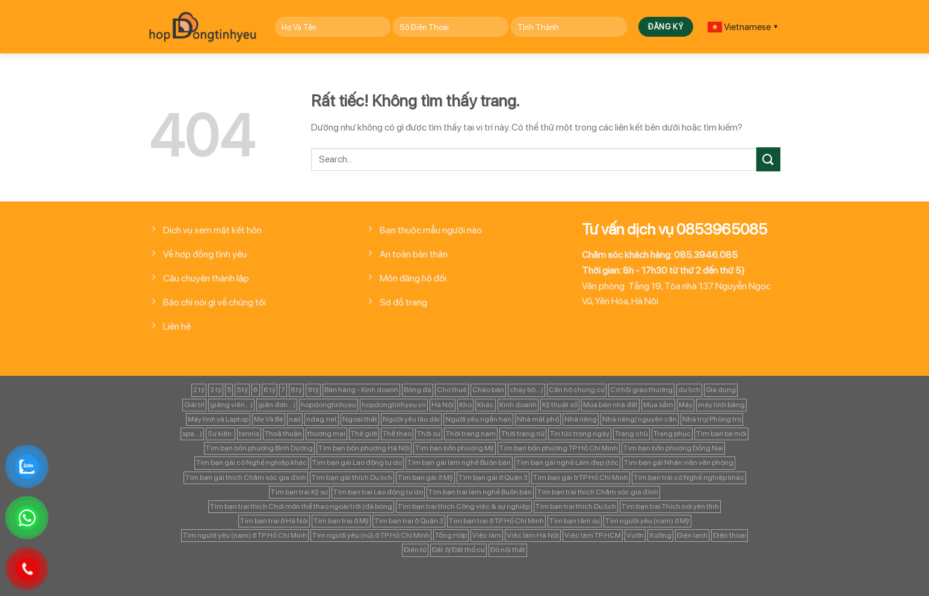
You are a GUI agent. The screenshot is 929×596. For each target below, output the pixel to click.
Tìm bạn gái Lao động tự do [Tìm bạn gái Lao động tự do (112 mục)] (357, 462)
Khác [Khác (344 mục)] (485, 405)
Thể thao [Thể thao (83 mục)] (397, 433)
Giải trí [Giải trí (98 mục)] (194, 405)
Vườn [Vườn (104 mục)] (635, 535)
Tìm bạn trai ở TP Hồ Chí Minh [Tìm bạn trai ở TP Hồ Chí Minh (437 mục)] (496, 521)
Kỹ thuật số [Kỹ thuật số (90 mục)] (560, 405)
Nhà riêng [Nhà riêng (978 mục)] (580, 419)
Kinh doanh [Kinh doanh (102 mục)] (518, 405)
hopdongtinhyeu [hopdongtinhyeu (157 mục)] (328, 405)
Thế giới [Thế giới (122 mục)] (364, 433)
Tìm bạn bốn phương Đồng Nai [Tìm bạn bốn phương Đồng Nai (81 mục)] (673, 448)
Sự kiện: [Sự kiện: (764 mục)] (220, 433)
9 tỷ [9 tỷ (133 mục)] (313, 390)
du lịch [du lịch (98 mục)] (689, 390)
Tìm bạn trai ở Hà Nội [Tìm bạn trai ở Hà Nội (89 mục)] (274, 521)
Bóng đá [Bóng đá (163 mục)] (417, 390)
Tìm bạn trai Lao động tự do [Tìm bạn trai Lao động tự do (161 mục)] (378, 492)
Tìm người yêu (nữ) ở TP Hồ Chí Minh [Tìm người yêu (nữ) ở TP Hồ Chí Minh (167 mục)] (371, 535)
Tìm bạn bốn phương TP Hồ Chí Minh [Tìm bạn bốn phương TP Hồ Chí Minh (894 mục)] (558, 448)
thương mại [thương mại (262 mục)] (326, 433)
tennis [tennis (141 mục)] (249, 433)
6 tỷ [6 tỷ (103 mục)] (270, 390)
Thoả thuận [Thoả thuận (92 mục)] (283, 433)
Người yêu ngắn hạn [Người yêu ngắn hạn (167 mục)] (478, 419)
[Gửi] (768, 159)
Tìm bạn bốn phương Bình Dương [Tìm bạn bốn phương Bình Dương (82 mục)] (259, 448)
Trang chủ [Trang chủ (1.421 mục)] (631, 433)
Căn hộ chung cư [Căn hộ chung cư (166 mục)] (577, 390)
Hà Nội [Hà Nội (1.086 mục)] (442, 405)
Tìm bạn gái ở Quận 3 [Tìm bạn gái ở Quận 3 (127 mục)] (493, 477)
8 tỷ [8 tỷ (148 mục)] (296, 390)
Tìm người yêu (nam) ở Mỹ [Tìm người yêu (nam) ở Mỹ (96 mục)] (647, 521)
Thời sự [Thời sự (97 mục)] (428, 433)
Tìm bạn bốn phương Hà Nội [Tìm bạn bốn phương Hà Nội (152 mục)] (364, 448)
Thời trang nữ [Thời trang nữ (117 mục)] (523, 433)
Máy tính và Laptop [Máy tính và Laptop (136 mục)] (218, 419)
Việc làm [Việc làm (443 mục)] (486, 535)
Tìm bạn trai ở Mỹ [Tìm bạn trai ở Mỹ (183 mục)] (341, 521)
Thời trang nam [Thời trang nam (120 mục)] (471, 433)
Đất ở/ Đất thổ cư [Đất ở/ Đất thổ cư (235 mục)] (458, 549)
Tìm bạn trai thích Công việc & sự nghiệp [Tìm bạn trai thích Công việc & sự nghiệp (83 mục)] (464, 506)
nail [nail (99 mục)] (295, 419)
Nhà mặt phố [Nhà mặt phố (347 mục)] (538, 419)
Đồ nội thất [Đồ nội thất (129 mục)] (507, 549)
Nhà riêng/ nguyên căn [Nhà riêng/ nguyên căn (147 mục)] (639, 419)
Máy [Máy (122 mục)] (686, 405)
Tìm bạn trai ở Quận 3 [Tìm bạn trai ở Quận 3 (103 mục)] (408, 521)
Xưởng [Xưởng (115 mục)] (660, 535)
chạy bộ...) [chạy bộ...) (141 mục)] (526, 390)
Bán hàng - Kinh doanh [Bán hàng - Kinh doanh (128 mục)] (361, 390)
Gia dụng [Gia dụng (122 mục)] (721, 390)
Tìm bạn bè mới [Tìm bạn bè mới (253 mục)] (721, 433)
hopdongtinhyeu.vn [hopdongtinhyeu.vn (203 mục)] (394, 405)
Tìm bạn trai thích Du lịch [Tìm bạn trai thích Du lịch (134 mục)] (575, 506)
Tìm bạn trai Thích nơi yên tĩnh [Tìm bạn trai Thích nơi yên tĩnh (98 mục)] (670, 506)
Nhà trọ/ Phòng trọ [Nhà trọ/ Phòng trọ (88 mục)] (711, 419)
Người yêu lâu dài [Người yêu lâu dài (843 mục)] (411, 419)
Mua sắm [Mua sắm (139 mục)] (658, 405)
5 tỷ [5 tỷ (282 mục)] (242, 390)
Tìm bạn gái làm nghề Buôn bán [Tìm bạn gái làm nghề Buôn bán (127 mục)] (459, 462)
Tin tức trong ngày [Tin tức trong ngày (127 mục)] (580, 433)
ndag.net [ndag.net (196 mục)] (321, 419)
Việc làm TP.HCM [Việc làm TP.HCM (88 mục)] (592, 535)
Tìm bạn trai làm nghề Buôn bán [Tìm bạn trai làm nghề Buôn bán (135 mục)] (480, 492)
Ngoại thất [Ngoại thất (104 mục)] (359, 419)
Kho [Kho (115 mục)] (465, 405)
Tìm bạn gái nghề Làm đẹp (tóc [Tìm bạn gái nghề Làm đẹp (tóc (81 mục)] (567, 462)
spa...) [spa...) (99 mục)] (192, 433)
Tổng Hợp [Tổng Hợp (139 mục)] (451, 535)
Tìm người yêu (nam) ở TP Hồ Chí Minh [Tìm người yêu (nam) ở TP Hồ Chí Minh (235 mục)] (245, 535)
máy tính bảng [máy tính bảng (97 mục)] (721, 405)
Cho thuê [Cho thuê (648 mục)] (452, 390)
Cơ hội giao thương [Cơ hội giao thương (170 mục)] (641, 390)
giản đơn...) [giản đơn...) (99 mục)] (276, 405)
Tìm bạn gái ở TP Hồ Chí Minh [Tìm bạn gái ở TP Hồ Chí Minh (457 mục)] (580, 477)
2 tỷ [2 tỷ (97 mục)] (199, 390)
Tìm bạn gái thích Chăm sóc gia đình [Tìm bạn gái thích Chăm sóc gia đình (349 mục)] (245, 477)
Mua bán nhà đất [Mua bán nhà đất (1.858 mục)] (610, 405)
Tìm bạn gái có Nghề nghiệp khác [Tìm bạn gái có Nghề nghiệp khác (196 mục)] (251, 462)
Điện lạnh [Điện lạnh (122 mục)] (692, 535)
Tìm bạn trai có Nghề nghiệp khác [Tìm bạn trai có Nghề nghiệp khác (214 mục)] (689, 477)
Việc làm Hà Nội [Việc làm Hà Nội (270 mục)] (533, 535)
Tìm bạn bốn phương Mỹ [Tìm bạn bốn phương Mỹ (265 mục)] (454, 448)
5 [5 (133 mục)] (229, 390)
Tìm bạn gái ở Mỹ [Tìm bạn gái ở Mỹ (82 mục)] (425, 477)
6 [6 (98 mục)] (255, 390)
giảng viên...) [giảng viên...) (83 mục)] (231, 405)
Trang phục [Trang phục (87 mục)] (672, 433)
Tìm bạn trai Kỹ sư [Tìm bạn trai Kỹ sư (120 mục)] (299, 492)
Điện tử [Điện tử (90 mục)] (415, 549)
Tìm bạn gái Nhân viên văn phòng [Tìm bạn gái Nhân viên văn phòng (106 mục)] (678, 462)
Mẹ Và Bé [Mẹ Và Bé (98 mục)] (268, 419)
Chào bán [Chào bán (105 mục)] (488, 390)
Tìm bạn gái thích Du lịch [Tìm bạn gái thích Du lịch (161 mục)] (352, 477)
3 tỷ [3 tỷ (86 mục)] (215, 390)
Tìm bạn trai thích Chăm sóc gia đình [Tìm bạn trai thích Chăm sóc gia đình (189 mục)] (597, 492)
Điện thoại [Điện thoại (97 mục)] (729, 535)
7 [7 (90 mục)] (283, 390)
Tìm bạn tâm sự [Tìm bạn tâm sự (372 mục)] (574, 521)
